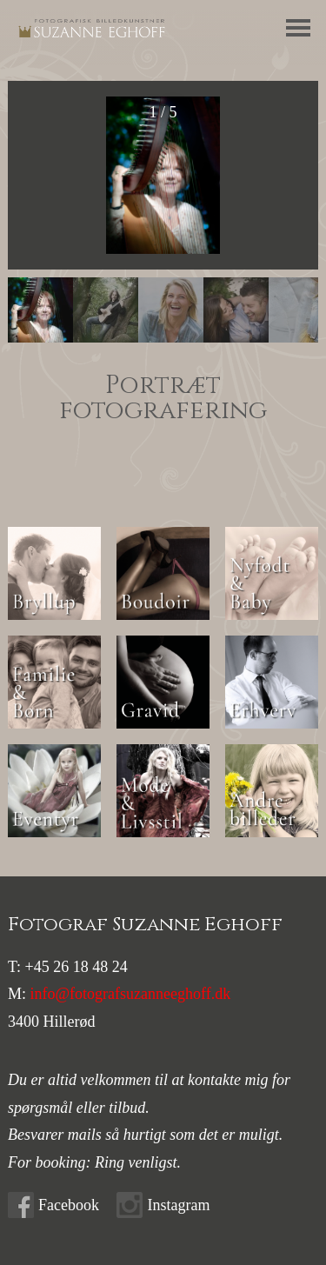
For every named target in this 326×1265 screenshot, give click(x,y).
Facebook (68, 1205)
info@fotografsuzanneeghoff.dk (130, 993)
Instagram (178, 1205)
